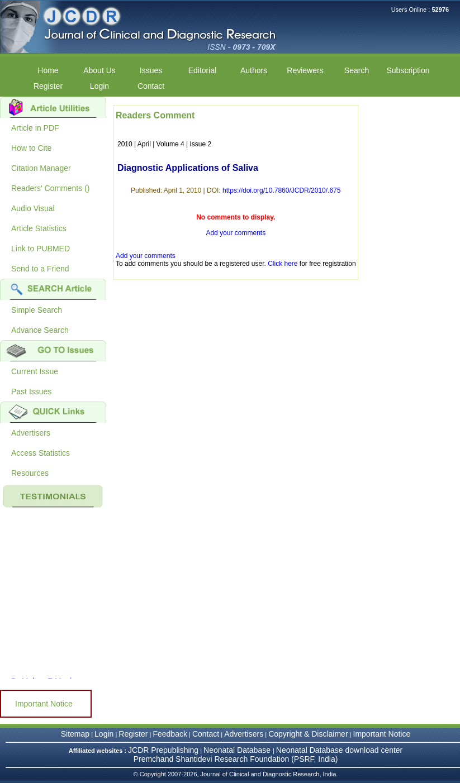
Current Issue (34, 371)
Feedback (170, 733)
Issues (151, 70)
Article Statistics (39, 228)
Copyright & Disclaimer (308, 733)
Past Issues (31, 391)
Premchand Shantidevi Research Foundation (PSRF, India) (236, 759)
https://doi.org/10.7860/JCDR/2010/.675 (281, 190)
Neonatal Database (238, 750)
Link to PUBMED (40, 248)
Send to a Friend (40, 268)
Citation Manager (41, 168)
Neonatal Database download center (339, 750)
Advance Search (40, 330)
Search (356, 70)
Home (47, 70)
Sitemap (75, 733)
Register (48, 86)
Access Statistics (40, 452)
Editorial (202, 70)
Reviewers (305, 70)
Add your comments (235, 233)
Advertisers (30, 432)
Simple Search (36, 309)
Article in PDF (35, 127)
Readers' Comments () (50, 188)
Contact (150, 86)
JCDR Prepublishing (163, 750)
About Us (99, 70)
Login (99, 86)
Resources (30, 473)
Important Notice (44, 703)
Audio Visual (33, 208)
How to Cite (31, 148)
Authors (253, 70)
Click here (282, 264)
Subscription (407, 70)
